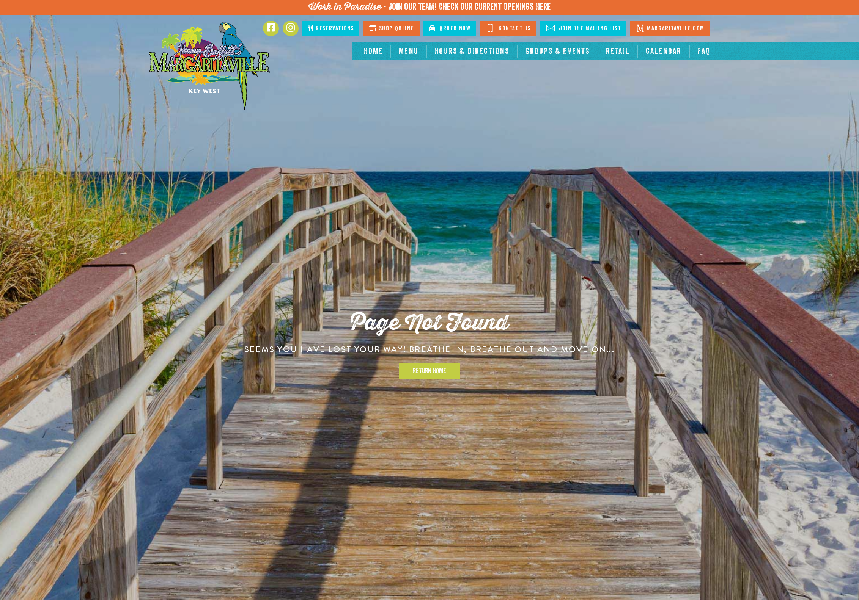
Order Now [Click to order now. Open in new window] (449, 28)
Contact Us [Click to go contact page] (508, 28)
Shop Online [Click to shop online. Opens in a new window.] (391, 28)
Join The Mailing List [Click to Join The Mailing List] (583, 28)
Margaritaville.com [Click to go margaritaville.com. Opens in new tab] (670, 28)
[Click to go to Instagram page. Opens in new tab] (291, 28)
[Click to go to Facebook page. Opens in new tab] (271, 28)
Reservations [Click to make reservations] (331, 28)
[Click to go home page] (209, 66)
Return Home (429, 370)
